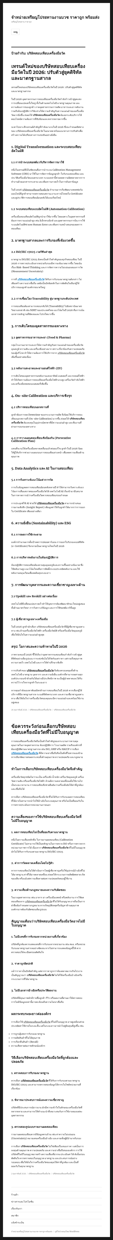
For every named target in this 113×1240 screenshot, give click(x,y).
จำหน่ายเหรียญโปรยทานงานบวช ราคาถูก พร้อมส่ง (55, 17)
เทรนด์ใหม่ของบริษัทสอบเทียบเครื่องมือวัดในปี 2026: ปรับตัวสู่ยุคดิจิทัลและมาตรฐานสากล (48, 72)
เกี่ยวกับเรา (16, 1208)
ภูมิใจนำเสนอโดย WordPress (67, 1231)
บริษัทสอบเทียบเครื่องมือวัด (30, 279)
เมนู (15, 32)
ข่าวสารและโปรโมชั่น (22, 1201)
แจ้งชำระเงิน (17, 1222)
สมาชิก (15, 1215)
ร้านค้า (14, 1194)
